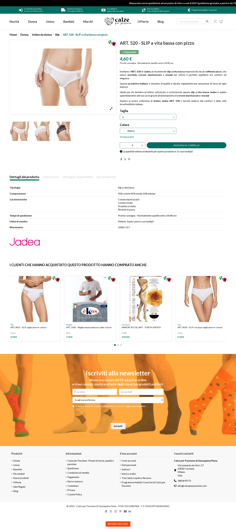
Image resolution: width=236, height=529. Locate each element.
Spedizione (73, 468)
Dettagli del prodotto (24, 177)
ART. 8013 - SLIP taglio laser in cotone (28, 327)
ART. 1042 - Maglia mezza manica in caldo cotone (89, 327)
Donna (16, 460)
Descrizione (51, 177)
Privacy (71, 490)
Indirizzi (126, 469)
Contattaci (73, 485)
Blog (15, 491)
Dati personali (129, 465)
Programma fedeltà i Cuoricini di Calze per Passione (143, 484)
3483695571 (184, 480)
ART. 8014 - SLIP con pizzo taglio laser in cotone (199, 327)
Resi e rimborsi (75, 481)
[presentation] (118, 415)
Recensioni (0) (106, 177)
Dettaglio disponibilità (77, 177)
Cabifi (124, 333)
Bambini (17, 469)
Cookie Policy (74, 494)
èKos (68, 333)
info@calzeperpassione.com (192, 485)
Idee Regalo (19, 486)
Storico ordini (129, 473)
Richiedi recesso (118, 524)
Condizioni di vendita (78, 472)
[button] (115, 345)
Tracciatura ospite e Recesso (136, 477)
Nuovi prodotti (21, 477)
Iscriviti (118, 426)
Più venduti (19, 473)
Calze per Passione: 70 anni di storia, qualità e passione (90, 462)
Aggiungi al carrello (187, 145)
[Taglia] (148, 117)
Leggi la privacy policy (135, 406)
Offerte (17, 482)
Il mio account (129, 460)
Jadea (13, 333)
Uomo (16, 465)
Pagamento (73, 477)
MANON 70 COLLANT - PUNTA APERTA (141, 327)
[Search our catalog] (207, 21)
